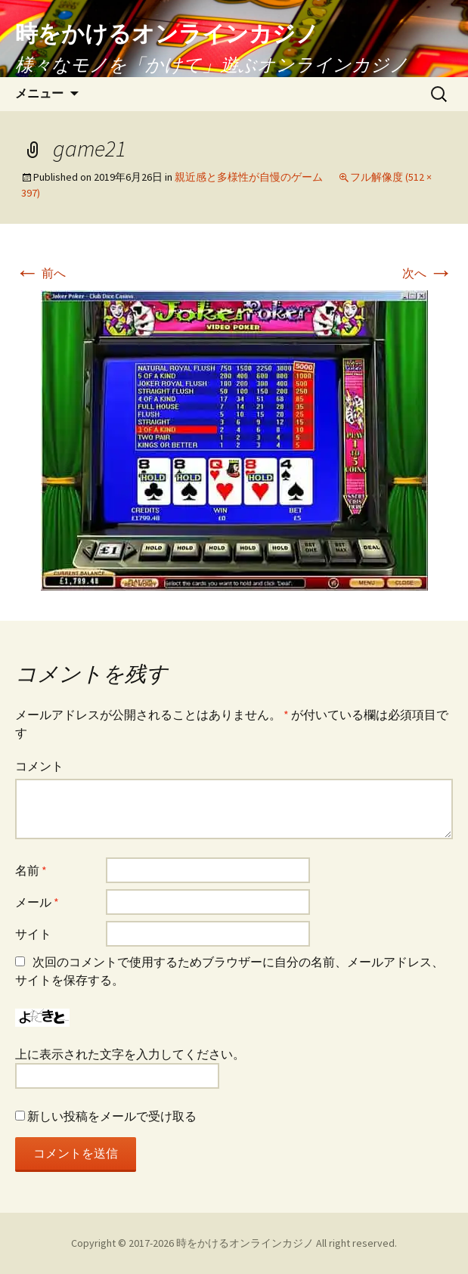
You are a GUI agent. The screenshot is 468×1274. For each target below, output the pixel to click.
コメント (39, 765)
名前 (31, 870)
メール (37, 902)
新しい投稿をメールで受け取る (112, 1116)
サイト (33, 933)
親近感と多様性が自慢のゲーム (249, 177)
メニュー (39, 93)
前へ (40, 273)
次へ (427, 273)
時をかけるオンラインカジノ (245, 1243)
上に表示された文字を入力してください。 (130, 1054)
